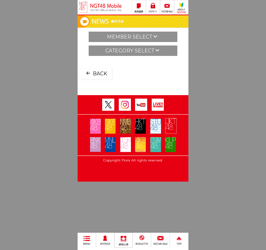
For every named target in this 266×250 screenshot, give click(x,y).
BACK (96, 73)
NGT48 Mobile (106, 7)
